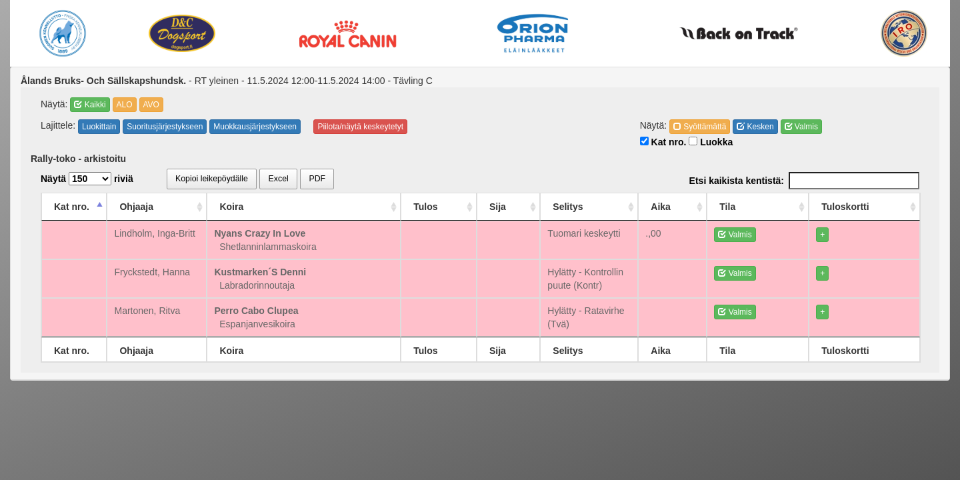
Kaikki (89, 104)
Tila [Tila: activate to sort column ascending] (781, 206)
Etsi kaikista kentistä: (804, 180)
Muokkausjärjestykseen (255, 126)
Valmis (801, 126)
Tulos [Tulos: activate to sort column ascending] (418, 206)
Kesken (755, 126)
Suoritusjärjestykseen (165, 126)
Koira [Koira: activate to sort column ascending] (267, 206)
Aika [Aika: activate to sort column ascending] (725, 206)
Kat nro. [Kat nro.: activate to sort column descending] (71, 206)
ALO (125, 104)
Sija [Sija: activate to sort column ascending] (478, 206)
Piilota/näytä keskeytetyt (360, 126)
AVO (151, 104)
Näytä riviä (87, 178)
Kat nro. (663, 142)
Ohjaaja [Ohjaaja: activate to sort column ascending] (149, 206)
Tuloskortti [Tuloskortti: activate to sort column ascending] (862, 206)
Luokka (711, 142)
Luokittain (99, 126)
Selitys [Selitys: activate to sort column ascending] (539, 206)
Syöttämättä (699, 126)
